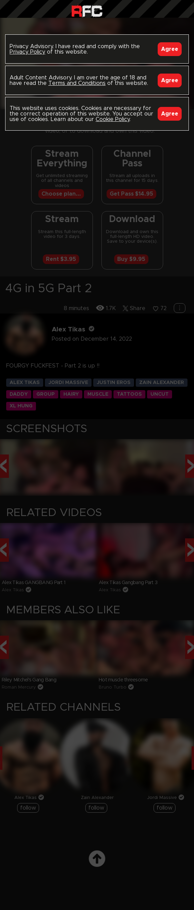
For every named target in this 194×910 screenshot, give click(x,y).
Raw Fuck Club (86, 10)
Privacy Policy (27, 52)
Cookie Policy (113, 119)
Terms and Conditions (77, 83)
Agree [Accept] (169, 49)
